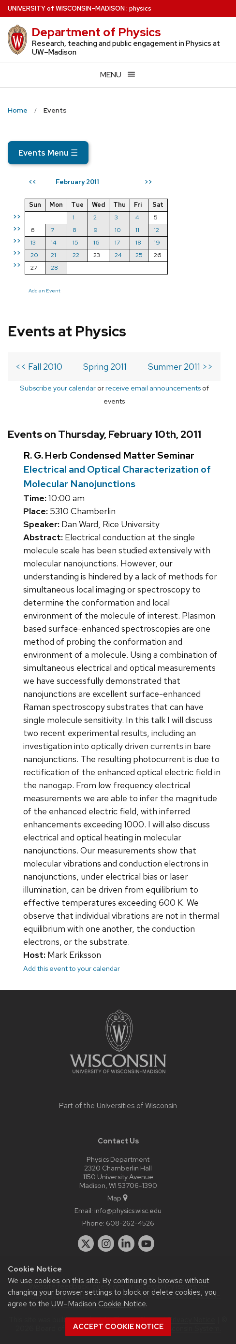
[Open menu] (118, 74)
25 (139, 255)
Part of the (118, 1106)
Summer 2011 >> (180, 366)
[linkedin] (126, 1243)
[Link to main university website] (118, 1075)
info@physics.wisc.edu (128, 1210)
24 (118, 255)
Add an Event (44, 290)
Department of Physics (96, 32)
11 (137, 230)
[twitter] (86, 1243)
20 (34, 255)
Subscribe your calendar (58, 387)
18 (138, 242)
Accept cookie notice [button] (118, 1326)
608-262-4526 (130, 1223)
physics (140, 8)
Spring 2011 (105, 366)
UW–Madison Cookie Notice (98, 1304)
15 (75, 242)
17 (117, 242)
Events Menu (48, 152)
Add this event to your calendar (71, 968)
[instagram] (106, 1243)
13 (33, 242)
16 (96, 242)
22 (76, 255)
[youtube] (146, 1243)
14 (53, 242)
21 (53, 255)
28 (54, 267)
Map (118, 1197)
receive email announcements (153, 387)
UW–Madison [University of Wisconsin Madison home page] (66, 8)
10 (117, 230)
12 (156, 230)
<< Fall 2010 (38, 366)
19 (157, 242)
